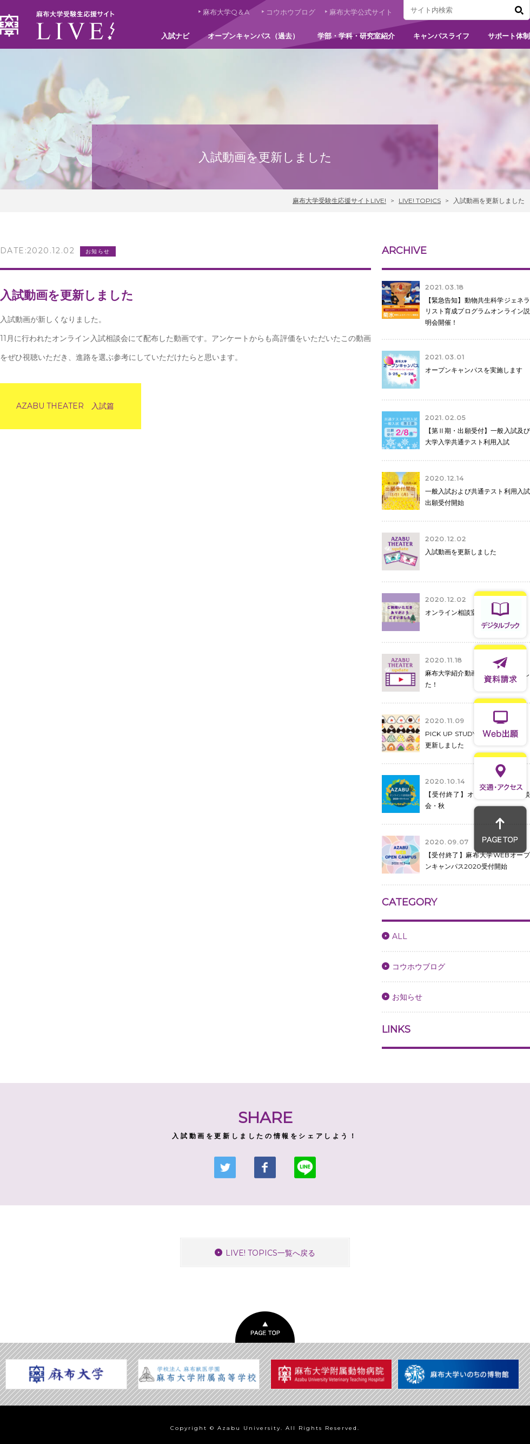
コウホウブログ (290, 12)
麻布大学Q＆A (226, 12)
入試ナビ (175, 35)
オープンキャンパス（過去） (253, 35)
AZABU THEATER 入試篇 (65, 406)
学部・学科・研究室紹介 (356, 35)
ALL (399, 936)
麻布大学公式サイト (361, 12)
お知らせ (407, 997)
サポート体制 (509, 35)
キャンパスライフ (441, 35)
